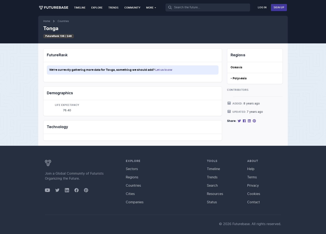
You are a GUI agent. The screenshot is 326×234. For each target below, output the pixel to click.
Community (132, 7)
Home (46, 21)
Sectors (132, 169)
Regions (132, 177)
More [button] (151, 7)
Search (212, 185)
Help (250, 169)
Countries (63, 21)
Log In (262, 7)
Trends (113, 7)
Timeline (79, 7)
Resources (215, 194)
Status (212, 202)
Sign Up (279, 7)
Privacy (253, 185)
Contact (253, 202)
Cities (130, 194)
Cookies (253, 194)
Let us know (163, 70)
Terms (252, 177)
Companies (134, 202)
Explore (96, 7)
